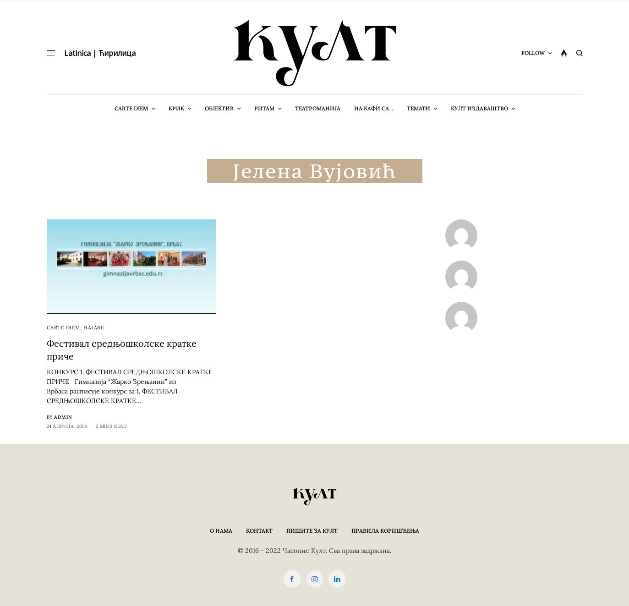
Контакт (259, 530)
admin (63, 417)
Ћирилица (117, 53)
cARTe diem (64, 327)
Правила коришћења (385, 530)
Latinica (77, 53)
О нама (221, 530)
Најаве (93, 327)
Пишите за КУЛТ (312, 530)
